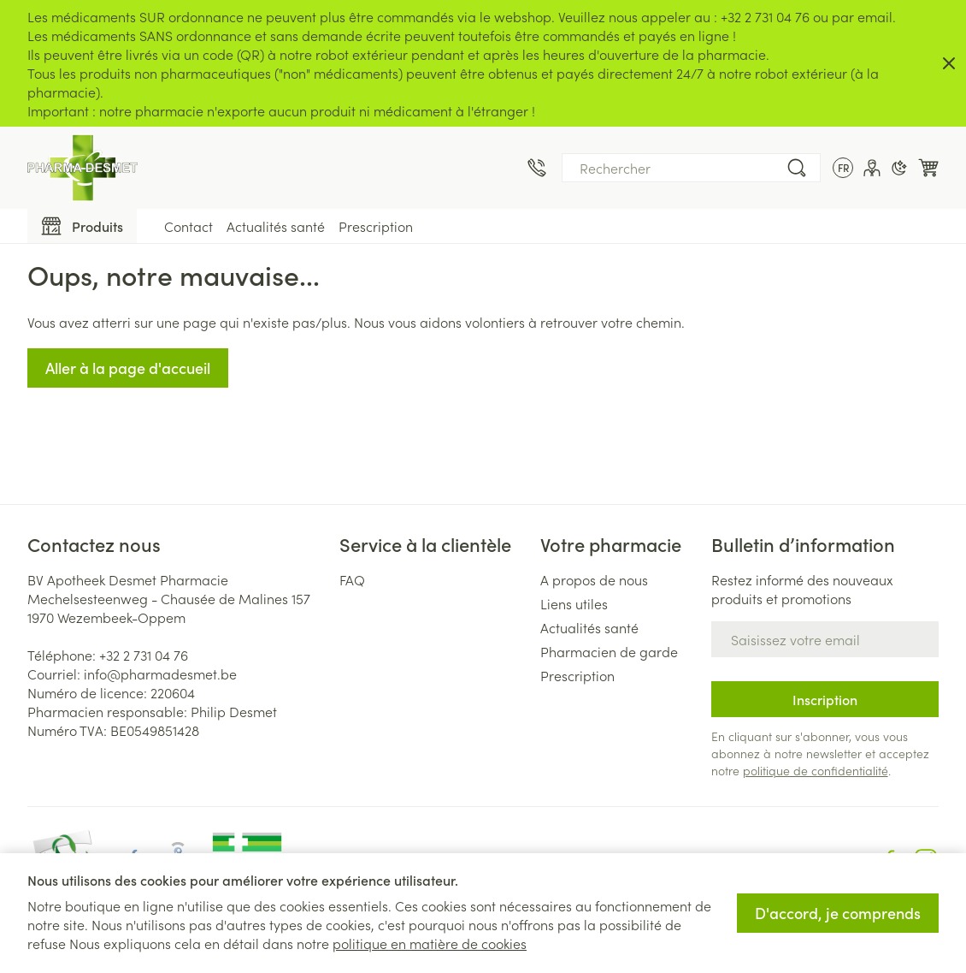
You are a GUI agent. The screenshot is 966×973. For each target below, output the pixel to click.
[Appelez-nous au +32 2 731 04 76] (536, 167)
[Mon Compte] (872, 167)
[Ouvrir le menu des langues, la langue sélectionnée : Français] (843, 167)
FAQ (352, 579)
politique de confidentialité (815, 770)
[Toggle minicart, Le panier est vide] (928, 167)
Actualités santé (276, 226)
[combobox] (691, 167)
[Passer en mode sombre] (899, 167)
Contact (188, 226)
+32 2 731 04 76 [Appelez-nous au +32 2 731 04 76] (143, 654)
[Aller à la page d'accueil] (82, 167)
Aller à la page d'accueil (127, 367)
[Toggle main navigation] (82, 226)
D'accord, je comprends (838, 912)
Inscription (824, 699)
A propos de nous (594, 579)
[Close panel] (949, 63)
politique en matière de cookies (430, 943)
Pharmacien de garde (609, 651)
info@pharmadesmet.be (160, 673)
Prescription (376, 226)
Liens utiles (574, 603)
